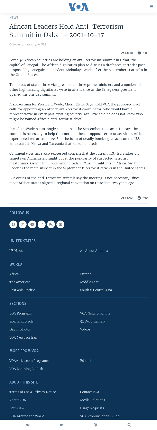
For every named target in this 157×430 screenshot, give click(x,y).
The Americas (19, 282)
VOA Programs (20, 313)
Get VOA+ (16, 408)
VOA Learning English (26, 369)
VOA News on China (95, 313)
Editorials (87, 361)
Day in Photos (20, 330)
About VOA (17, 400)
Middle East (89, 282)
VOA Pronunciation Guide (99, 416)
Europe (85, 274)
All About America (94, 251)
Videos (85, 330)
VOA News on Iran (23, 337)
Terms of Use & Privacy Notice (32, 392)
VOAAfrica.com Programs (29, 361)
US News (16, 251)
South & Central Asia (96, 290)
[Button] (127, 52)
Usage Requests (92, 408)
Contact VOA (89, 392)
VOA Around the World (26, 416)
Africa (14, 274)
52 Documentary (93, 321)
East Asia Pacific (22, 290)
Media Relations (92, 400)
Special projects (21, 321)
